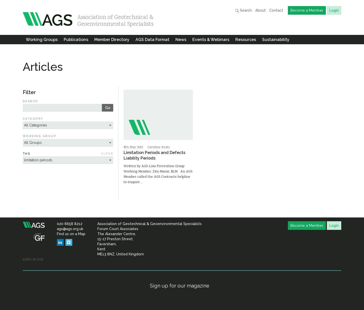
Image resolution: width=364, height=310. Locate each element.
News (180, 39)
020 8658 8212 (69, 224)
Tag (26, 153)
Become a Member (306, 10)
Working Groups (42, 39)
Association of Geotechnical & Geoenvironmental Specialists (115, 19)
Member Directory (111, 39)
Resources (245, 39)
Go (107, 108)
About (260, 10)
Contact (276, 10)
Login (334, 10)
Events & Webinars (210, 39)
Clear (107, 153)
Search (243, 10)
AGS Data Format (152, 39)
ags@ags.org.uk (70, 229)
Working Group (39, 136)
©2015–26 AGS (33, 259)
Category (33, 118)
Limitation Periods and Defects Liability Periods (154, 155)
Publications (76, 39)
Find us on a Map (71, 234)
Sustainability (275, 39)
